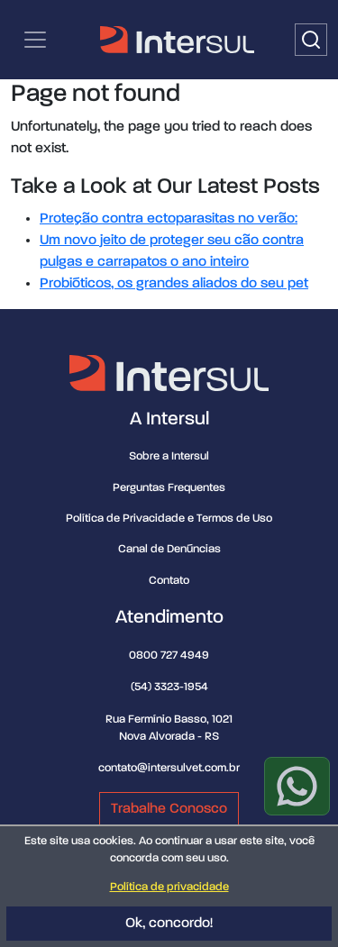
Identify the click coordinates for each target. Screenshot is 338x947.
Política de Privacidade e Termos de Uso (169, 518)
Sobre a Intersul (169, 456)
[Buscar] (311, 39)
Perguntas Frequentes (169, 488)
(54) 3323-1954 (169, 687)
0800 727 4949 (169, 655)
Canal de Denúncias (169, 549)
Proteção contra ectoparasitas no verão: (168, 219)
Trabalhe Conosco (169, 809)
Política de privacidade (169, 887)
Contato (169, 581)
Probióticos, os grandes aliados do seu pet (174, 284)
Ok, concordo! (169, 923)
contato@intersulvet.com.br (169, 768)
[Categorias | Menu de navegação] (35, 40)
